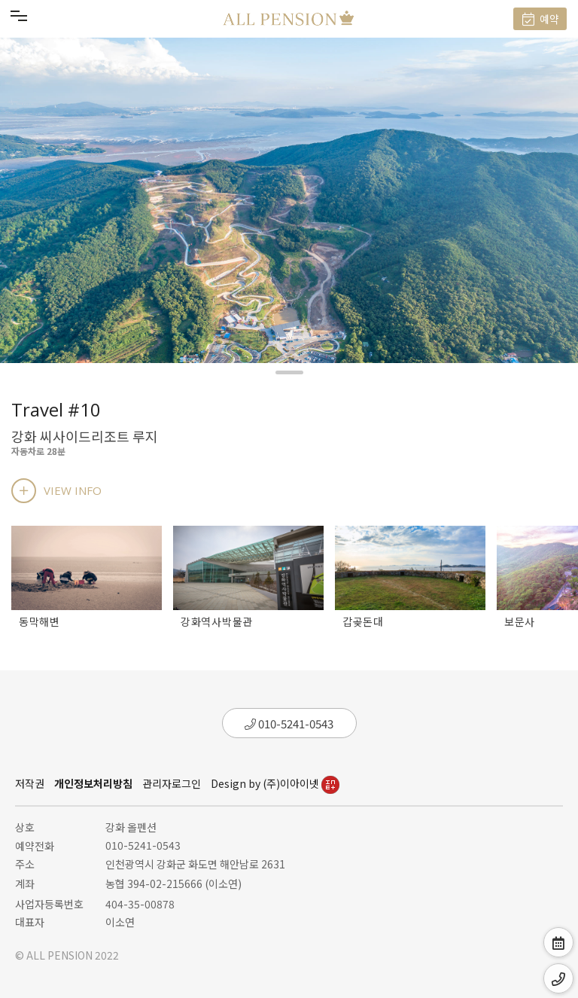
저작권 (29, 783)
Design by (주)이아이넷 (275, 783)
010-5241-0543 (289, 723)
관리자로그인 (171, 783)
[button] (289, 372)
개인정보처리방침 (93, 783)
